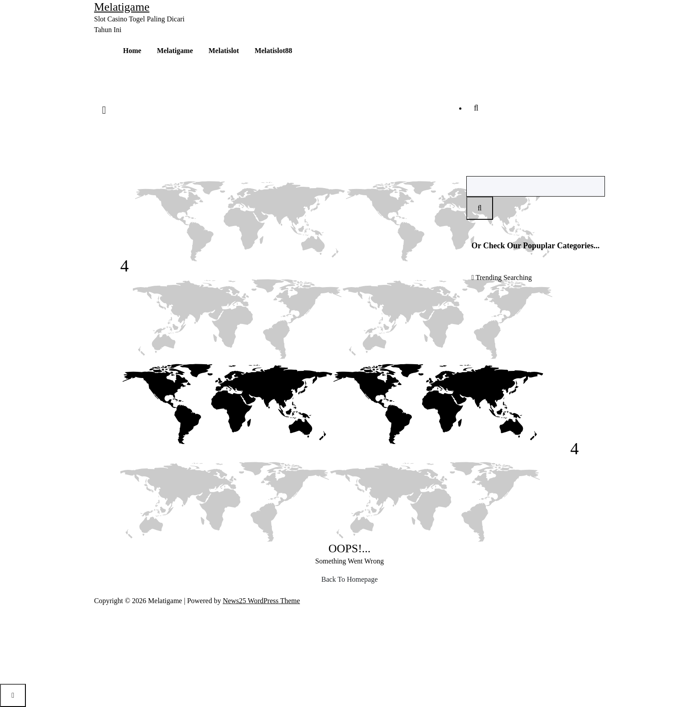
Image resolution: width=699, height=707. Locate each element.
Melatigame (175, 50)
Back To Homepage (349, 579)
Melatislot (224, 50)
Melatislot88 (273, 50)
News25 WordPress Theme (261, 600)
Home (132, 50)
